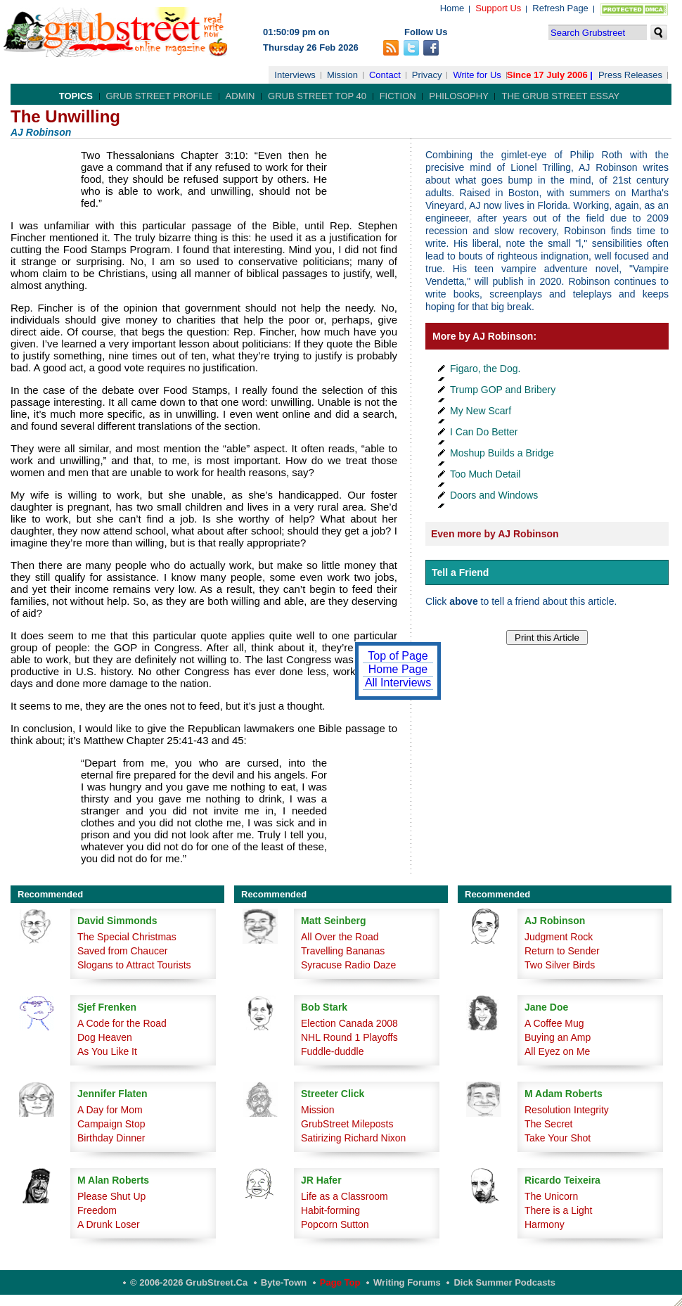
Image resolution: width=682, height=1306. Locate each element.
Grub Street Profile (159, 96)
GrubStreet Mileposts (347, 1123)
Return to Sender (562, 950)
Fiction (398, 96)
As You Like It (107, 1051)
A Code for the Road (122, 1023)
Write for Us (477, 75)
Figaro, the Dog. (485, 368)
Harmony (545, 1224)
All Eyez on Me (557, 1051)
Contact (385, 75)
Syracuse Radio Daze (348, 965)
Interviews (295, 75)
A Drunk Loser (108, 1224)
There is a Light (559, 1210)
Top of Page (397, 656)
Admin (240, 96)
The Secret (548, 1123)
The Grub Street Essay (560, 96)
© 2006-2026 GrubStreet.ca (188, 1282)
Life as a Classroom (344, 1196)
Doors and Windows (494, 495)
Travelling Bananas (343, 950)
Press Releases (630, 75)
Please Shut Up (111, 1196)
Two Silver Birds (560, 965)
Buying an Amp (558, 1037)
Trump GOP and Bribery (502, 389)
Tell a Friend (460, 572)
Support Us (498, 8)
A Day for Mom (110, 1109)
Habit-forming (330, 1210)
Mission (342, 75)
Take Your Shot (558, 1138)
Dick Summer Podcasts (504, 1282)
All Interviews (398, 683)
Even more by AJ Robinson (495, 533)
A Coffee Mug (554, 1023)
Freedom (97, 1210)
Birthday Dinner (111, 1138)
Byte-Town (284, 1282)
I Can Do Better (484, 431)
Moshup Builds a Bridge (502, 453)
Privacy (427, 75)
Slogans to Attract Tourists (134, 965)
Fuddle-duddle (332, 1051)
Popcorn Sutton (335, 1224)
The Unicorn (551, 1196)
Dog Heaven (104, 1037)
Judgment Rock (559, 936)
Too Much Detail (485, 474)
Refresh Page (560, 8)
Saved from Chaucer (122, 950)
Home (452, 8)
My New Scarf (480, 410)
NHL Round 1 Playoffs (349, 1037)
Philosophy (459, 96)
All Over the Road (340, 936)
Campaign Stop (111, 1123)
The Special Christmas (126, 936)
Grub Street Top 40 (317, 96)
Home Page (398, 669)
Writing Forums (407, 1282)
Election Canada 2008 (349, 1023)
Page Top (340, 1282)
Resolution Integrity (567, 1109)
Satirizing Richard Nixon (353, 1138)
